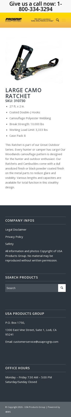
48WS (8, 411)
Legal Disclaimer (16, 229)
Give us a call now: (33, 3)
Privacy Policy (14, 237)
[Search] (55, 20)
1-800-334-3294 (40, 6)
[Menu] (64, 20)
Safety (9, 244)
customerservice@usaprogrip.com (35, 342)
